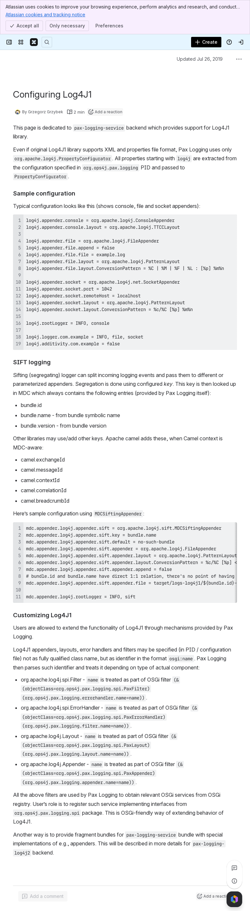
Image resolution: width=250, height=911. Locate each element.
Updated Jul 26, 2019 (200, 59)
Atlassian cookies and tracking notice (45, 14)
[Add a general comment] (42, 896)
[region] (125, 562)
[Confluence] (34, 42)
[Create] (206, 42)
